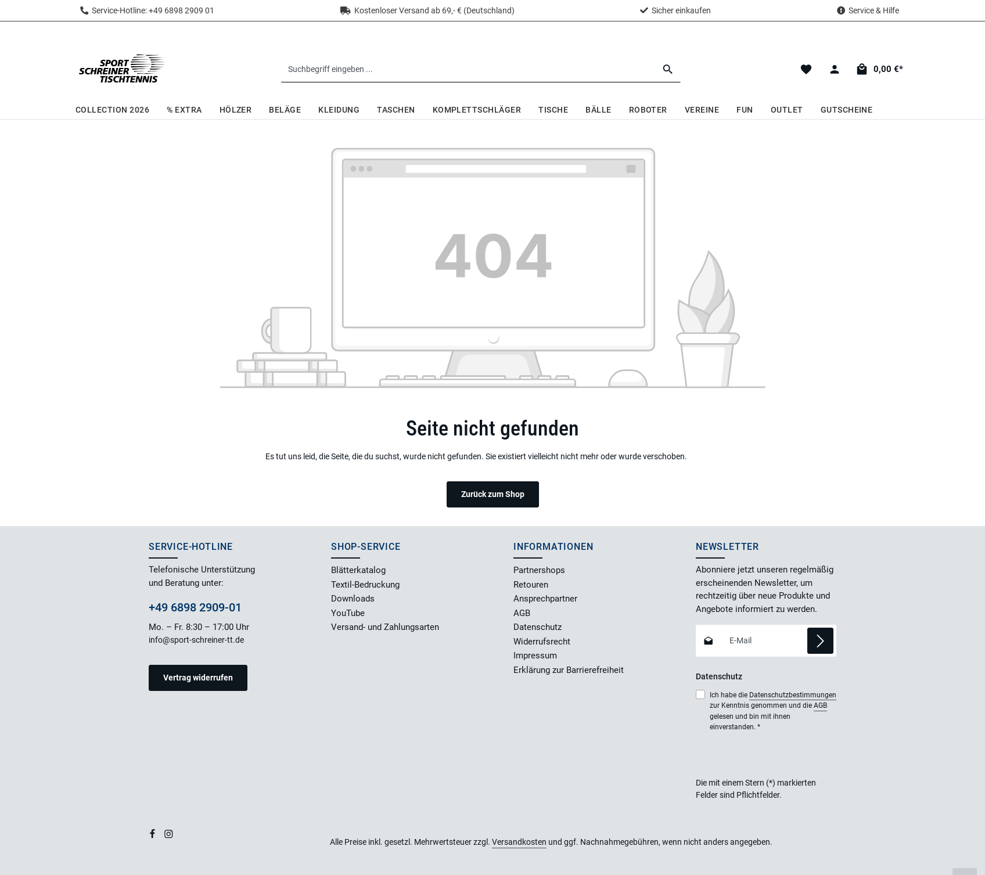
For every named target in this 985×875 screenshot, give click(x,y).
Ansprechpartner (545, 598)
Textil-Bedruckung (365, 584)
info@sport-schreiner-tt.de (197, 639)
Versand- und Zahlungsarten (385, 627)
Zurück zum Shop (492, 494)
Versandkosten (519, 842)
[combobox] (468, 69)
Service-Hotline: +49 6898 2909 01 (147, 10)
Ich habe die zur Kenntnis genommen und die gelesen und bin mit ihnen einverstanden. (773, 710)
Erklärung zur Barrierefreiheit (568, 670)
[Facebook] (153, 836)
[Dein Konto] (834, 69)
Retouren (530, 584)
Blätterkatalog (358, 570)
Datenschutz (537, 627)
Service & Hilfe (874, 10)
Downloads (353, 598)
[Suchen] (668, 69)
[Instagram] (169, 836)
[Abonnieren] (820, 641)
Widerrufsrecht (541, 641)
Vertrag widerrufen (198, 677)
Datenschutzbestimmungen (792, 695)
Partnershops (539, 570)
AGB (521, 613)
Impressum (535, 655)
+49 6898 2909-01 (195, 607)
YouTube (348, 613)
